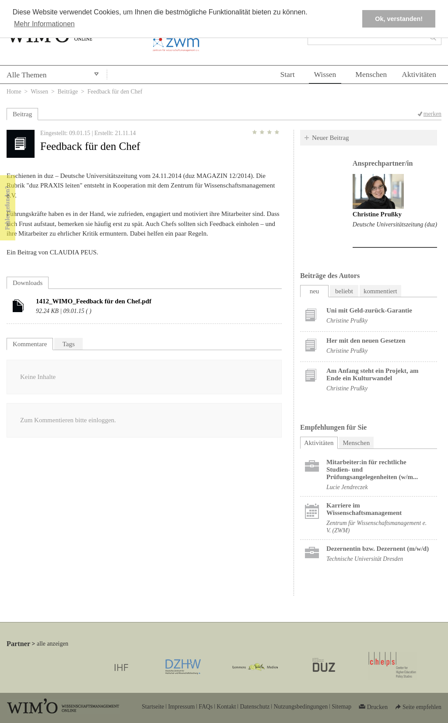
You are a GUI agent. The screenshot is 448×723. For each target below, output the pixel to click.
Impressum (181, 706)
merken (432, 114)
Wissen (325, 74)
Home (14, 91)
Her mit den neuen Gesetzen (366, 340)
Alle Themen (27, 74)
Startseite (153, 706)
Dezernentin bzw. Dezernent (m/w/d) (377, 548)
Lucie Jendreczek (347, 487)
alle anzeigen (52, 643)
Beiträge (68, 91)
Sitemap (341, 706)
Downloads (27, 282)
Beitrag (22, 114)
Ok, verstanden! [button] (399, 18)
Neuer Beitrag (330, 137)
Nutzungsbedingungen (300, 706)
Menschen (371, 74)
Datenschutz (255, 706)
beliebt (344, 291)
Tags (69, 344)
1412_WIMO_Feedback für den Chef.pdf (93, 301)
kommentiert (380, 291)
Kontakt (226, 706)
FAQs (206, 706)
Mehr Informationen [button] (44, 24)
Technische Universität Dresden (364, 559)
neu (314, 291)
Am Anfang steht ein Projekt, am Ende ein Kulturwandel (372, 374)
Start (287, 74)
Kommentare (30, 344)
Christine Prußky (377, 214)
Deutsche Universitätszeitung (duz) (395, 224)
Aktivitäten (419, 74)
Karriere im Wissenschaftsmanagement (364, 509)
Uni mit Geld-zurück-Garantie (369, 310)
